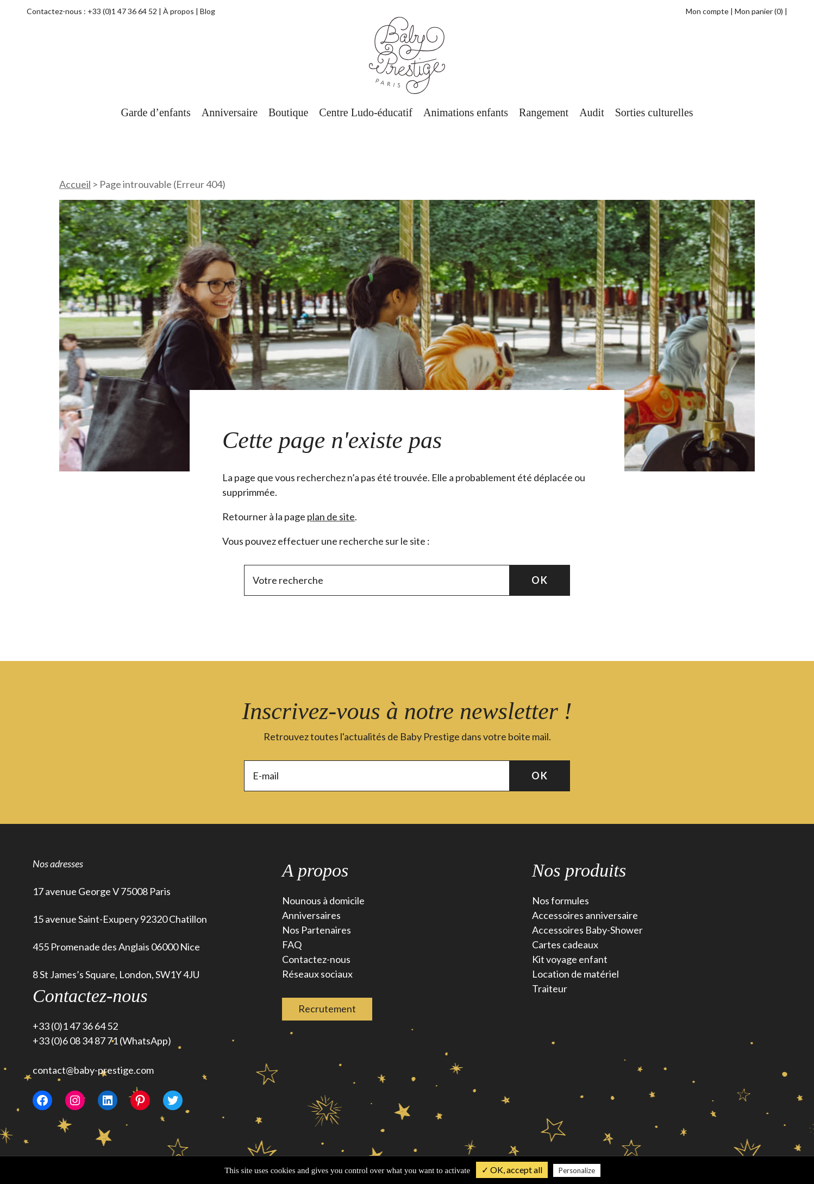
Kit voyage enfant (570, 959)
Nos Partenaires (316, 930)
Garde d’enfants (155, 112)
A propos (315, 870)
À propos (178, 11)
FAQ (292, 944)
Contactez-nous (316, 959)
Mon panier (760, 11)
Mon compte (707, 11)
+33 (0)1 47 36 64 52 (122, 11)
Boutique (288, 112)
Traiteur (549, 988)
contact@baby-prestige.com (93, 1070)
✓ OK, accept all (511, 1169)
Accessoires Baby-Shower (587, 930)
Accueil (75, 184)
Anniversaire (230, 112)
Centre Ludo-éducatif (365, 112)
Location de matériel (575, 974)
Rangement (543, 112)
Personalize (577, 1170)
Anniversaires (311, 915)
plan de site (331, 516)
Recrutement (327, 1009)
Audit (591, 112)
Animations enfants (465, 112)
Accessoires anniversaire (585, 915)
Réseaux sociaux (317, 974)
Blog (207, 11)
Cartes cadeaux (565, 944)
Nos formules (560, 900)
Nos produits (579, 870)
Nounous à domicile (323, 900)
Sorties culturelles (654, 112)
